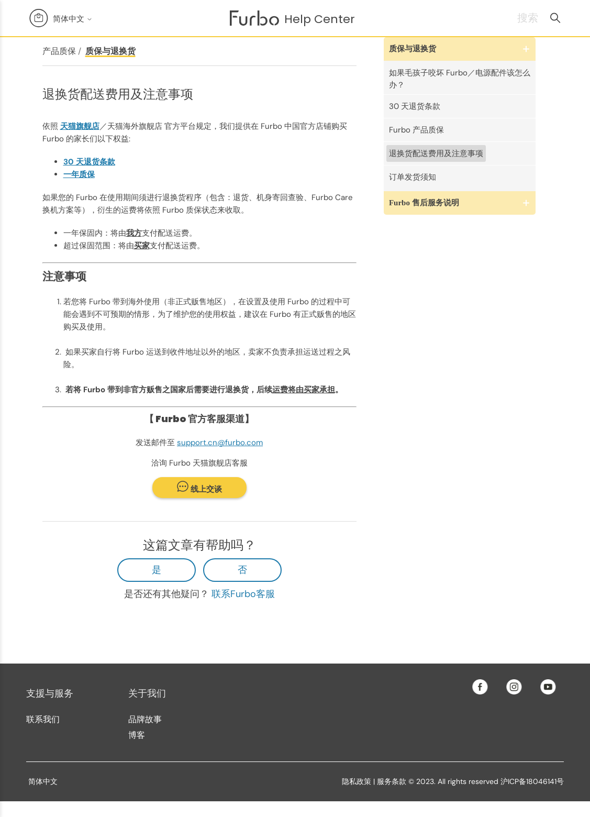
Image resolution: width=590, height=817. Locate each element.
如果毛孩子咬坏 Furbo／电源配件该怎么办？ (459, 79)
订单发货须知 (412, 177)
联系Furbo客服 (243, 594)
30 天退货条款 (414, 106)
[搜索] (514, 18)
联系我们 (43, 719)
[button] (460, 49)
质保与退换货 (110, 51)
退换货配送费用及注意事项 (436, 153)
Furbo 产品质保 (416, 130)
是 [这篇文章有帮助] (156, 570)
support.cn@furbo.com (220, 442)
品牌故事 (145, 719)
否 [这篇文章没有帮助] (242, 570)
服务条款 (391, 781)
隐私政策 (356, 781)
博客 (136, 735)
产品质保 (59, 51)
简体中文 (73, 18)
